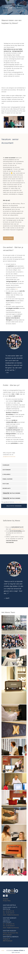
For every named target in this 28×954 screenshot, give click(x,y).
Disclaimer (5, 898)
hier (17, 289)
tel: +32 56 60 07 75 (8, 923)
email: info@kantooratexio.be (11, 914)
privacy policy (18, 502)
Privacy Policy (7, 900)
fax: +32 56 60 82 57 (9, 925)
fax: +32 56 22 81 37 (8, 913)
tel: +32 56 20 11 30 (8, 911)
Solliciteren (8, 238)
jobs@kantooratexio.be (9, 456)
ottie (2, 950)
